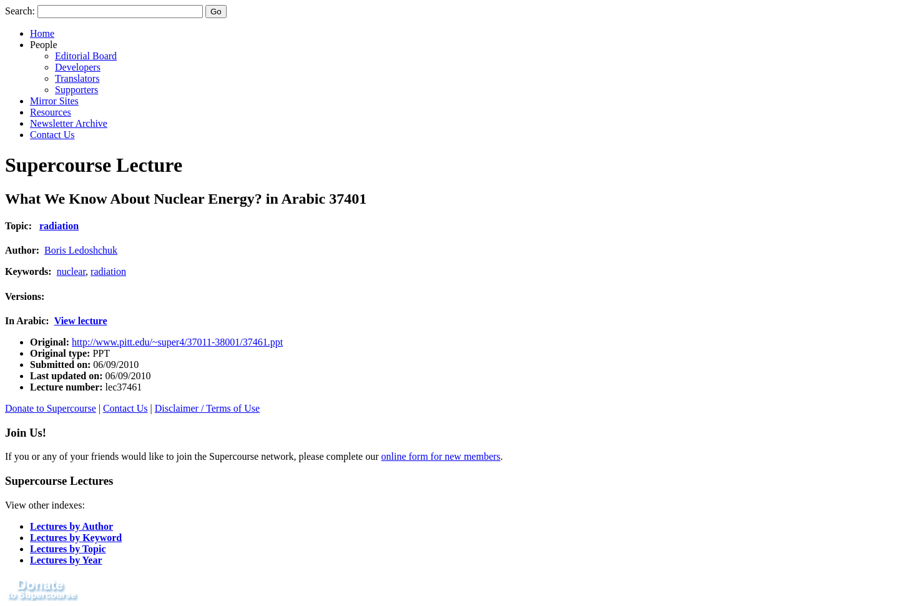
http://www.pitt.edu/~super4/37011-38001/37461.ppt (177, 342)
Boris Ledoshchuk (80, 250)
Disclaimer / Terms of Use (207, 408)
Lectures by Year (66, 560)
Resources (50, 112)
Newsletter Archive (68, 123)
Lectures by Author (71, 526)
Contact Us (52, 134)
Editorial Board (86, 56)
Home (42, 33)
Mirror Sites (54, 101)
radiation (59, 226)
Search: (20, 11)
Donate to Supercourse (50, 408)
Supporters (76, 89)
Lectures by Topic (68, 549)
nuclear (71, 271)
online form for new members (441, 456)
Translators (77, 78)
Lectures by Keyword (76, 537)
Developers (78, 67)
